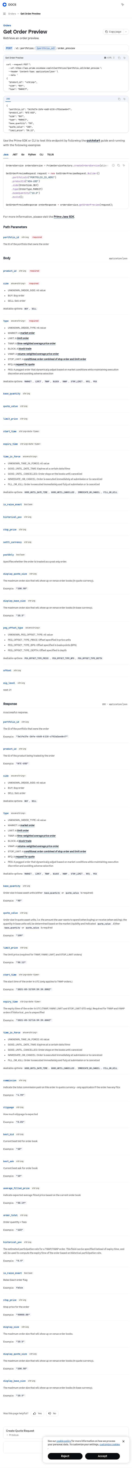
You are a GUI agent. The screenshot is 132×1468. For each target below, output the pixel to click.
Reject (65, 1456)
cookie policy (64, 1441)
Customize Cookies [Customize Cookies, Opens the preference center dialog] (110, 1444)
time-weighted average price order (36, 340)
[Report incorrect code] (113, 165)
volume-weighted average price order (38, 351)
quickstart (93, 140)
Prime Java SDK (64, 216)
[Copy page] (113, 31)
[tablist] (60, 99)
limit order (23, 335)
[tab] (8, 99)
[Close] (123, 1441)
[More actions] (127, 4)
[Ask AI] (124, 58)
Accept (102, 1456)
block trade (25, 346)
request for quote (25, 361)
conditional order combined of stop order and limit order (55, 356)
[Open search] (116, 4)
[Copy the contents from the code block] (119, 58)
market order (27, 330)
